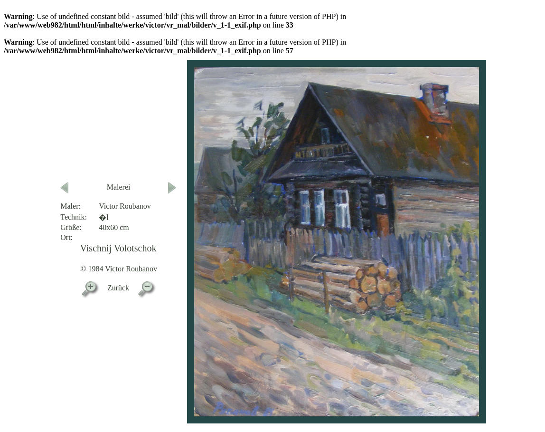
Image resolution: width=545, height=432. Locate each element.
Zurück (118, 288)
